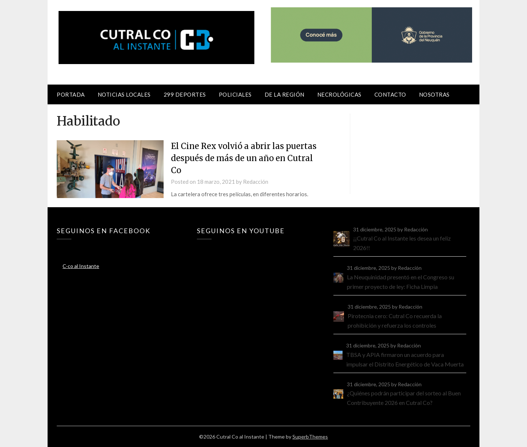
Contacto (390, 94)
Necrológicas (339, 94)
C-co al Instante (81, 266)
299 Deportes (185, 94)
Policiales (235, 94)
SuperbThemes (310, 436)
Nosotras (434, 94)
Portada (71, 94)
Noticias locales (124, 94)
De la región (284, 94)
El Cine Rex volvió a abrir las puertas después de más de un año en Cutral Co (244, 158)
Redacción (255, 181)
